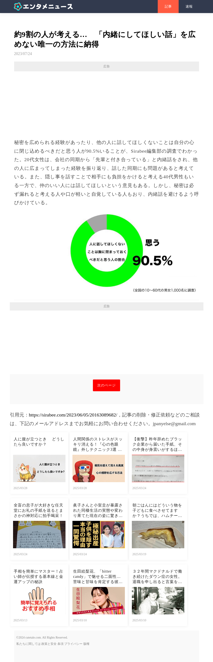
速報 (189, 6)
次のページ (106, 385)
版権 (86, 643)
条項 (60, 643)
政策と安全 (49, 643)
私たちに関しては (28, 643)
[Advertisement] (106, 102)
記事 (168, 6)
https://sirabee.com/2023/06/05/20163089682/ (73, 415)
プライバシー (73, 643)
